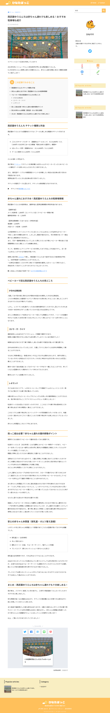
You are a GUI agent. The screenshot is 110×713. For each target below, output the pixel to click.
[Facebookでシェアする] (31, 631)
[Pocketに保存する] (50, 631)
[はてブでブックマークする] (37, 631)
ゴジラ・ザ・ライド (19, 100)
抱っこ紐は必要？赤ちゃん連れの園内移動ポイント (28, 107)
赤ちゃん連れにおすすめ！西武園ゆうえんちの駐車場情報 (30, 91)
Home (93, 3)
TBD (82, 66)
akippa (21, 257)
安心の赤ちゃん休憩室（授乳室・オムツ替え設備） (28, 110)
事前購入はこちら (25, 188)
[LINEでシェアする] (44, 631)
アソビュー (18, 164)
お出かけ (65, 670)
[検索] (104, 10)
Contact (101, 3)
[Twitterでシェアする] (25, 631)
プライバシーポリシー (56, 708)
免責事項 (68, 708)
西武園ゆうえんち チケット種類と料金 (24, 88)
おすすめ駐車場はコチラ (39, 271)
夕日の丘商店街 (18, 98)
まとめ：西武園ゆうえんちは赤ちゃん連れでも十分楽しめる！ (31, 114)
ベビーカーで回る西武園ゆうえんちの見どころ (26, 95)
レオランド (16, 103)
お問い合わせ (43, 708)
